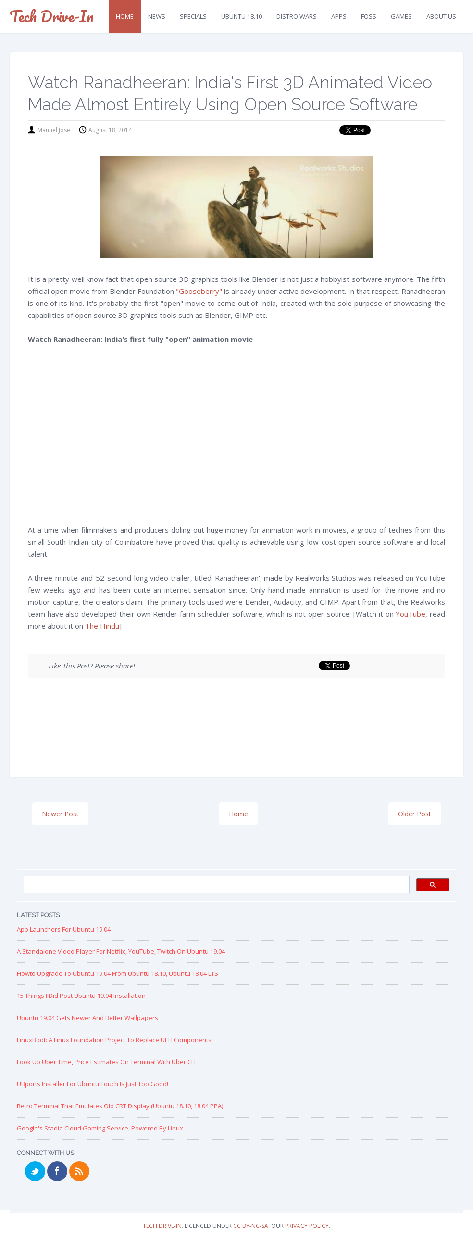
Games (401, 16)
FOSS (368, 16)
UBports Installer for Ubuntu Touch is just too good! (92, 1084)
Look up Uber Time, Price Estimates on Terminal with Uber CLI (106, 1061)
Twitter (35, 1171)
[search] (215, 885)
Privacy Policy (307, 1226)
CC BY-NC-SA (250, 1226)
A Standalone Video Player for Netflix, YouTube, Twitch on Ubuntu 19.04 (121, 951)
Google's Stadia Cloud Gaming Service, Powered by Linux (100, 1128)
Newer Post (60, 813)
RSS (79, 1171)
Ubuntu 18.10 (241, 16)
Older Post (414, 813)
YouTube (410, 614)
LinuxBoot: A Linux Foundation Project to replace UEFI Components (114, 1039)
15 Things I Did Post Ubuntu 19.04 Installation (81, 995)
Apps (339, 16)
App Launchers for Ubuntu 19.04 (64, 929)
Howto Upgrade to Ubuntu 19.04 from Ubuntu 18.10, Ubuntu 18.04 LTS (117, 973)
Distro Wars (296, 16)
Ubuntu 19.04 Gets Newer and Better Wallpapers (87, 1017)
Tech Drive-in (52, 16)
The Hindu (102, 626)
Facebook (57, 1171)
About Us (441, 16)
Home (125, 16)
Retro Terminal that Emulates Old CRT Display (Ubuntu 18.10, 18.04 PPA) (120, 1106)
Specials (193, 16)
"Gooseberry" (199, 291)
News (156, 16)
